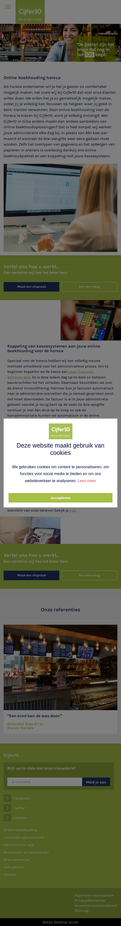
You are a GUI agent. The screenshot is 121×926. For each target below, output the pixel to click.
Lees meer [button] (87, 481)
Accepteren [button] (60, 498)
